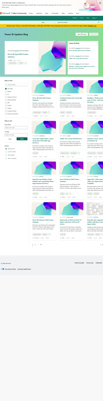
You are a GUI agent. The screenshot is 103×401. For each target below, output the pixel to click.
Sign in (82, 18)
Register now (92, 26)
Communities (54, 13)
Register (75, 18)
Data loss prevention (12, 114)
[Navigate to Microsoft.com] (5, 13)
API (8, 102)
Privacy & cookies (79, 262)
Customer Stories (11, 111)
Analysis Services (12, 97)
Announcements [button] (12, 63)
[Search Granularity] (48, 22)
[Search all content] (78, 22)
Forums (31, 13)
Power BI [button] (69, 112)
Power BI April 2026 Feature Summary (80, 50)
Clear (10, 139)
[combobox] (16, 127)
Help (88, 18)
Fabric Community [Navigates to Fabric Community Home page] (19, 13)
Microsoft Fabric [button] (92, 153)
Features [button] (63, 112)
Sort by (7, 146)
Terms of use (89, 262)
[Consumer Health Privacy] (24, 269)
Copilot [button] (21, 63)
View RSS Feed (81, 34)
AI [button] (66, 193)
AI (8, 94)
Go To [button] (94, 18)
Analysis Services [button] (65, 153)
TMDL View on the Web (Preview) (78, 58)
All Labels (10, 88)
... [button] (25, 62)
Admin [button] (62, 193)
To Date (7, 132)
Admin (9, 91)
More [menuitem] (77, 13)
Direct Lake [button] (90, 234)
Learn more (5, 7)
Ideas (46, 13)
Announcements (11, 100)
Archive (9, 105)
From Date (8, 124)
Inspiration (39, 13)
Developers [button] (73, 153)
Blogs (63, 13)
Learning (70, 13)
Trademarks (99, 262)
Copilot (9, 108)
